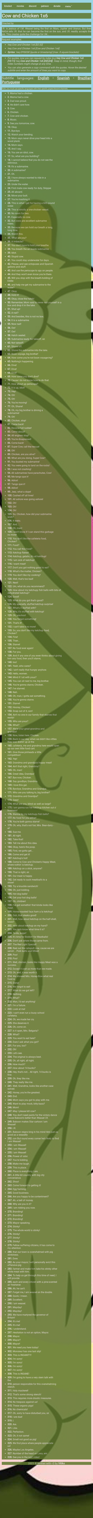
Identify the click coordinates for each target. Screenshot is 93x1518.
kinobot (8, 6)
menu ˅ (68, 6)
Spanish (63, 78)
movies (20, 6)
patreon (45, 6)
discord (32, 6)
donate (56, 6)
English (43, 78)
